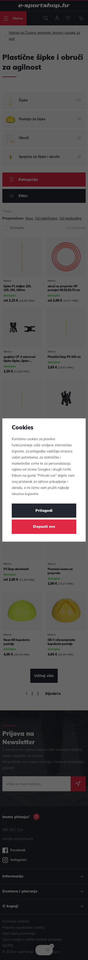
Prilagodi (44, 511)
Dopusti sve (44, 527)
